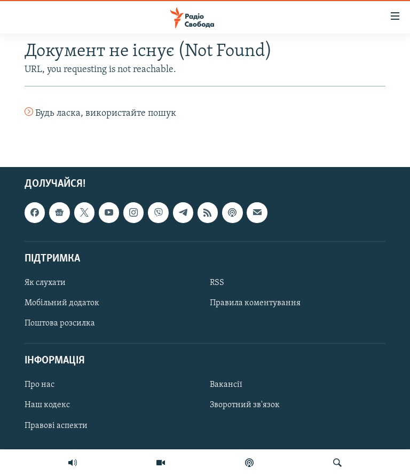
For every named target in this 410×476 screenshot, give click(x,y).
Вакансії (226, 385)
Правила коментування (255, 303)
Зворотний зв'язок (245, 405)
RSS (217, 283)
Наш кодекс (47, 405)
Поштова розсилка (60, 324)
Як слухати (45, 283)
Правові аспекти (56, 426)
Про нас (39, 385)
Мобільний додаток (62, 303)
